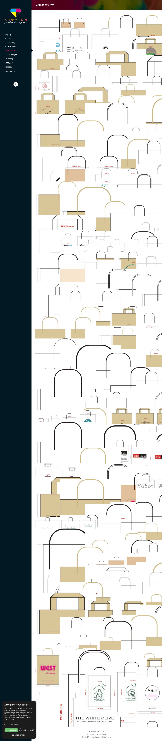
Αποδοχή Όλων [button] (11, 730)
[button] (19, 735)
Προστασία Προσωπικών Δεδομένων (100, 737)
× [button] (33, 703)
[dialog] (19, 720)
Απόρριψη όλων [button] (27, 730)
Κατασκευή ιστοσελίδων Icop (96, 734)
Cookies (84, 737)
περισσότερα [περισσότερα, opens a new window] (9, 719)
